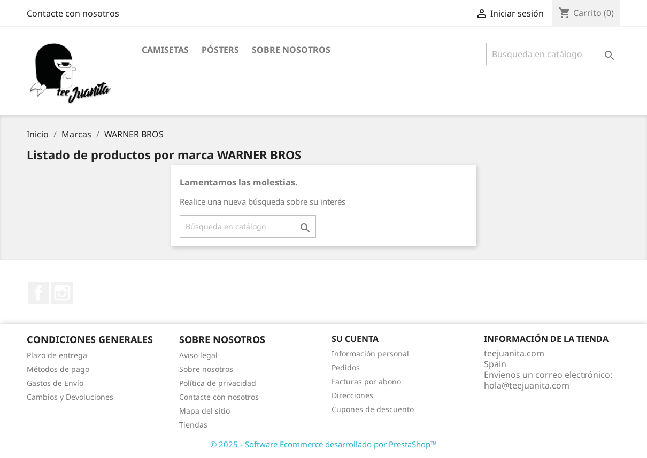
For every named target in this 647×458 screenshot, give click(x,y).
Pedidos (346, 367)
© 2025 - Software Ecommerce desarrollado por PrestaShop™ (323, 444)
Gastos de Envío (55, 383)
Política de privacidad (217, 383)
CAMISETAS (165, 50)
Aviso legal (198, 355)
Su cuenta (355, 339)
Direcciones (352, 395)
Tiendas (193, 425)
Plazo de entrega (57, 355)
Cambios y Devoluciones (70, 397)
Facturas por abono (366, 381)
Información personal (370, 353)
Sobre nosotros (291, 50)
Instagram (62, 293)
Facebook (38, 293)
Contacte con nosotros (73, 13)
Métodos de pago (58, 369)
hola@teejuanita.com (526, 385)
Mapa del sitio (204, 411)
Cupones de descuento (373, 409)
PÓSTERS (220, 50)
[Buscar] (553, 54)
